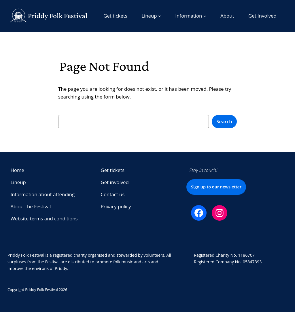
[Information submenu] (190, 16)
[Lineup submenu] (151, 16)
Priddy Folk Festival (57, 16)
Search (224, 121)
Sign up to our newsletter (216, 187)
